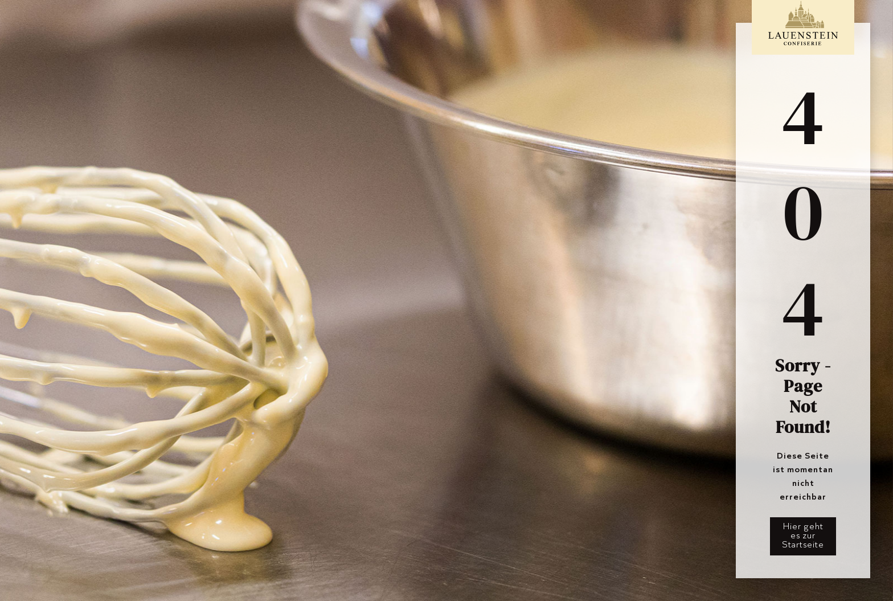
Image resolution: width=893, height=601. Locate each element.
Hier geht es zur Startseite (803, 535)
